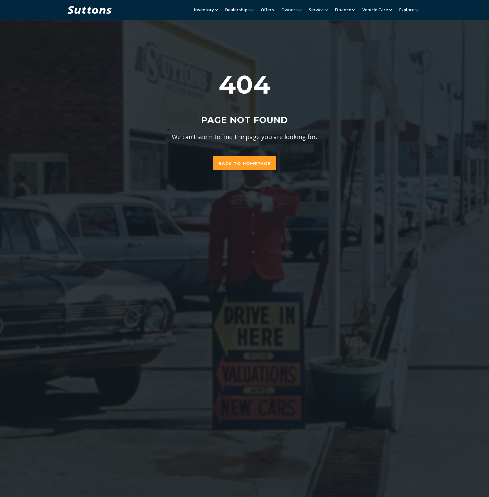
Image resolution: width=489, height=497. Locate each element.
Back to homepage (244, 163)
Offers (267, 9)
